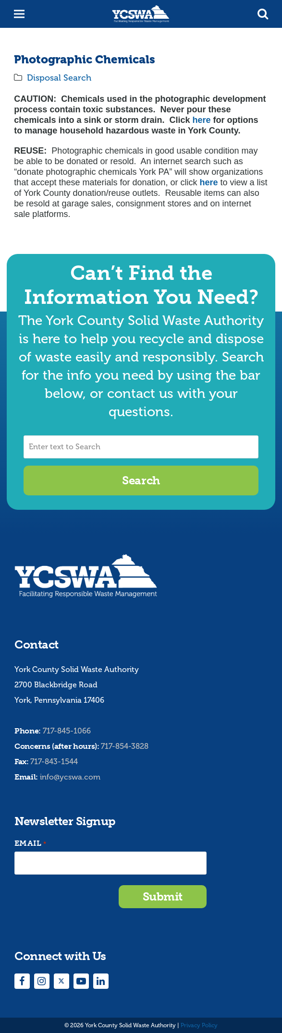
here (201, 120)
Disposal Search (59, 77)
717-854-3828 (124, 746)
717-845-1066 (67, 730)
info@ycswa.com (70, 776)
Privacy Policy (199, 1025)
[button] (262, 14)
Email (30, 844)
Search (140, 480)
